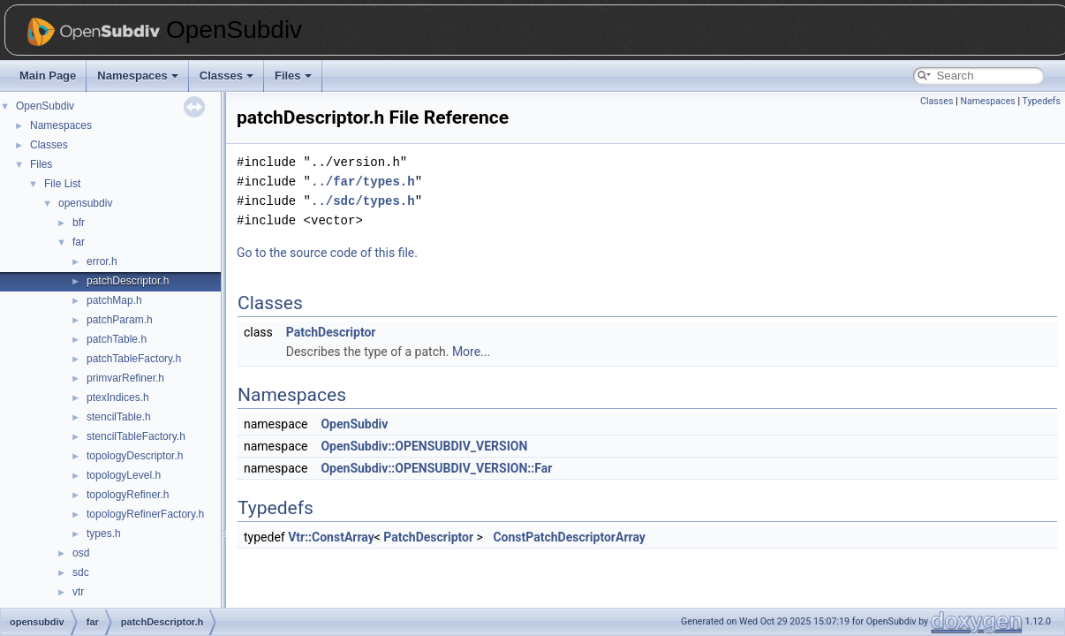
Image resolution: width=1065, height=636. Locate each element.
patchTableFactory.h (134, 358)
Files (293, 75)
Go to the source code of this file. (327, 253)
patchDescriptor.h (128, 281)
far (78, 242)
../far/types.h (363, 181)
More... (471, 351)
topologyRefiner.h (128, 494)
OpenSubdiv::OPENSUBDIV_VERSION (424, 446)
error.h (102, 261)
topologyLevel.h (124, 475)
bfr (78, 222)
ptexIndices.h (118, 397)
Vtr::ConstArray (331, 537)
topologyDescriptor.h (135, 456)
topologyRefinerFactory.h (145, 514)
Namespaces (137, 75)
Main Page (47, 75)
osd (80, 553)
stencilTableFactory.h (136, 436)
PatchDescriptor (331, 332)
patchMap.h (114, 300)
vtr (78, 592)
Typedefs (1041, 101)
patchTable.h (117, 339)
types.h (104, 533)
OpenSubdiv (45, 106)
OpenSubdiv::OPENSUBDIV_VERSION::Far (436, 468)
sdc (80, 572)
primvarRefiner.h (125, 378)
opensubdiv (85, 203)
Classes (226, 75)
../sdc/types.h (363, 201)
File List (62, 184)
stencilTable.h (119, 417)
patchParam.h (120, 320)
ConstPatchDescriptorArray (569, 537)
